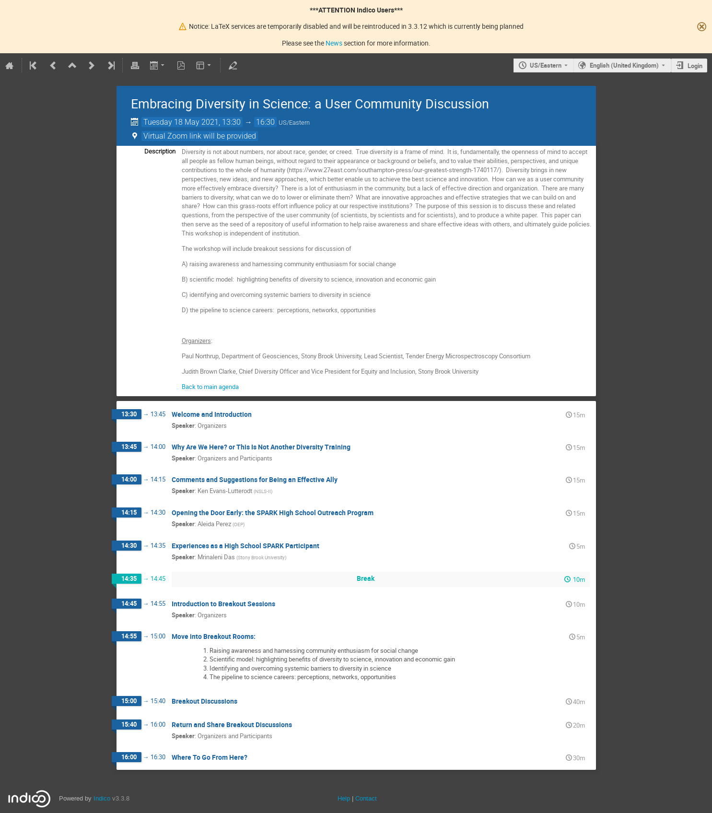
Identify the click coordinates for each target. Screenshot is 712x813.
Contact (366, 798)
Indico (101, 798)
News (334, 42)
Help (344, 798)
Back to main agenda (210, 386)
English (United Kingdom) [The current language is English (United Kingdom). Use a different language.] (624, 65)
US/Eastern (545, 65)
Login (695, 65)
